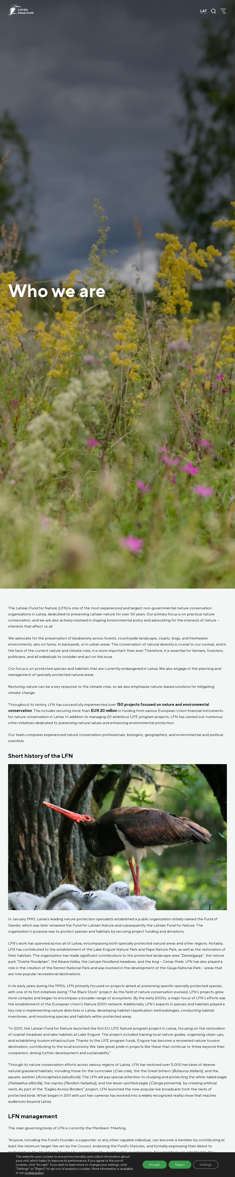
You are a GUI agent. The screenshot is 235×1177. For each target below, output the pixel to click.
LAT (203, 11)
